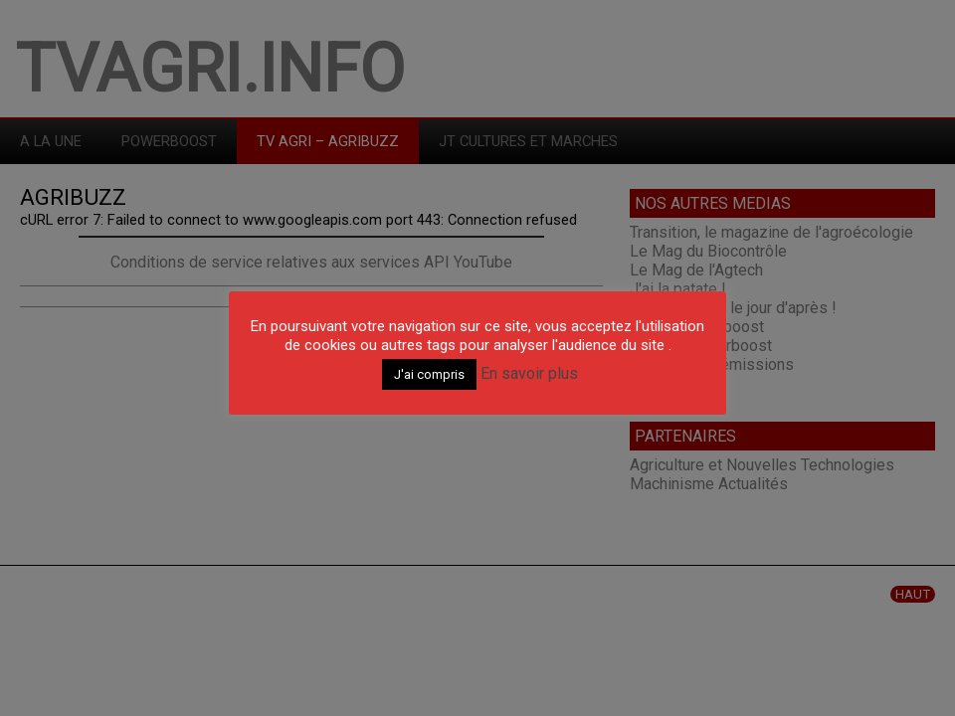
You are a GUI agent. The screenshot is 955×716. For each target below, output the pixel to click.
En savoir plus (529, 373)
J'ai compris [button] (429, 374)
